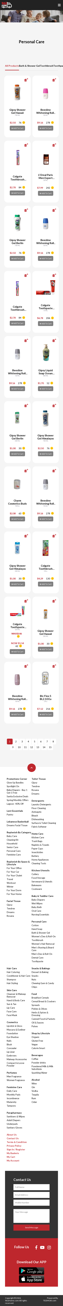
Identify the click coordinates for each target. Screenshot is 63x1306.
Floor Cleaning (39, 808)
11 (25, 747)
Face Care (11, 1011)
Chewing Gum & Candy (43, 983)
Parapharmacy (14, 1112)
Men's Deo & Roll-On (42, 954)
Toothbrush (46, 65)
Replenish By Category (19, 832)
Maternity (11, 1102)
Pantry (10, 814)
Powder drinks (39, 1062)
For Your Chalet (14, 875)
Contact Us (13, 1138)
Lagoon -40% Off (15, 803)
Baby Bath (37, 907)
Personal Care (13, 851)
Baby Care (12, 836)
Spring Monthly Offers (17, 800)
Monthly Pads (13, 1094)
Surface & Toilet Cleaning (44, 823)
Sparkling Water (39, 1072)
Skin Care (12, 990)
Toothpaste (37, 961)
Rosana (10, 916)
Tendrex (11, 908)
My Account (13, 1160)
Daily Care (12, 1091)
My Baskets (13, 1153)
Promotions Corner (17, 779)
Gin (33, 1087)
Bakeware (36, 885)
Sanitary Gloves (14, 1127)
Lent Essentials (15, 811)
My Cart (11, 1157)
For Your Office (14, 868)
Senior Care (12, 847)
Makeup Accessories (17, 1059)
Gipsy (9, 904)
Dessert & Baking (40, 972)
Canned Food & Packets (43, 1019)
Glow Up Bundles (15, 782)
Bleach (35, 815)
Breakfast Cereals (40, 997)
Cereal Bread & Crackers (44, 1001)
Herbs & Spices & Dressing (40, 1014)
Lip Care (11, 1007)
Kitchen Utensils (41, 870)
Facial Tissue (13, 901)
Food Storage (38, 878)
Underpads (12, 1124)
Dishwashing (38, 819)
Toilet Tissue (39, 779)
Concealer (12, 1048)
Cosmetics (12, 1022)
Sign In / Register (16, 1149)
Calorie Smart (38, 1048)
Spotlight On (13, 786)
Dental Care (37, 957)
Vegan (35, 1044)
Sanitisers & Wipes (16, 1116)
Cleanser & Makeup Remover (16, 995)
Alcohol (36, 1079)
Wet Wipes (37, 903)
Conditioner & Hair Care (18, 975)
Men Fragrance (14, 1076)
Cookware (37, 889)
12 (31, 747)
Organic (35, 1037)
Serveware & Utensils (42, 881)
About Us (12, 1134)
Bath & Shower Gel (29, 65)
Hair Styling (12, 983)
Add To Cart (17, 128)
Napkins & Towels (40, 845)
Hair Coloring (13, 972)
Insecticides (37, 852)
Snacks (35, 975)
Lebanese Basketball (18, 821)
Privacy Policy (14, 1145)
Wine (34, 1083)
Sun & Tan (11, 1004)
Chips (34, 987)
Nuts (34, 979)
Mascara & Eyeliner (16, 1029)
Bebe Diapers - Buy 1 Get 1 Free (17, 791)
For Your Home (14, 894)
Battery (35, 856)
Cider (34, 1102)
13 (37, 747)
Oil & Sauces (38, 1022)
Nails (9, 1040)
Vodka (35, 1091)
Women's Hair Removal (43, 943)
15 (50, 747)
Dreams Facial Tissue (17, 825)
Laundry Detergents (41, 804)
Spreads (36, 1005)
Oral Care (36, 910)
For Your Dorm (14, 890)
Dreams (10, 912)
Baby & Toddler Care (42, 896)
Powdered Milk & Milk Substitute (42, 1067)
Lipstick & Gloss (14, 1026)
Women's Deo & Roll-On (44, 936)
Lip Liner (11, 1052)
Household (12, 843)
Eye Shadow (13, 1037)
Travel (10, 879)
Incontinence (13, 1098)
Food (34, 994)
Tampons (11, 1105)
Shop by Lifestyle (41, 1033)
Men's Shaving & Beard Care (43, 949)
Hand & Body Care (16, 1000)
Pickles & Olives (39, 1008)
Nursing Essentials (40, 914)
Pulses (35, 1026)
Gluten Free (37, 1040)
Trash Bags (37, 841)
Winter (10, 886)
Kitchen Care (38, 837)
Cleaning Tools (39, 863)
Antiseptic (36, 812)
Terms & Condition (17, 1142)
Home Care (37, 833)
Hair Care (12, 968)
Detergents (38, 800)
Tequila (35, 1094)
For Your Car (13, 871)
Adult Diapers (13, 1120)
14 (44, 747)
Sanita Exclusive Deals (17, 796)
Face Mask (12, 1015)
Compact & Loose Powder (15, 1064)
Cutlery (35, 874)
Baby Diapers (38, 899)
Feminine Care (14, 854)
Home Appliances (40, 859)
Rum (34, 1098)
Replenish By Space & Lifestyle (18, 863)
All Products (12, 65)
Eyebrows (11, 1055)
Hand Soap (37, 929)
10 (19, 747)
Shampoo (11, 979)
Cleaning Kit (12, 839)
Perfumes (12, 1072)
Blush (9, 1044)
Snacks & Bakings (41, 968)
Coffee (35, 1059)
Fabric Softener (39, 826)
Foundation (12, 1033)
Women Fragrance (16, 1080)
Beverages (37, 1055)
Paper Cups (37, 848)
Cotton (35, 925)
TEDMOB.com (49, 1300)
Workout (11, 883)
